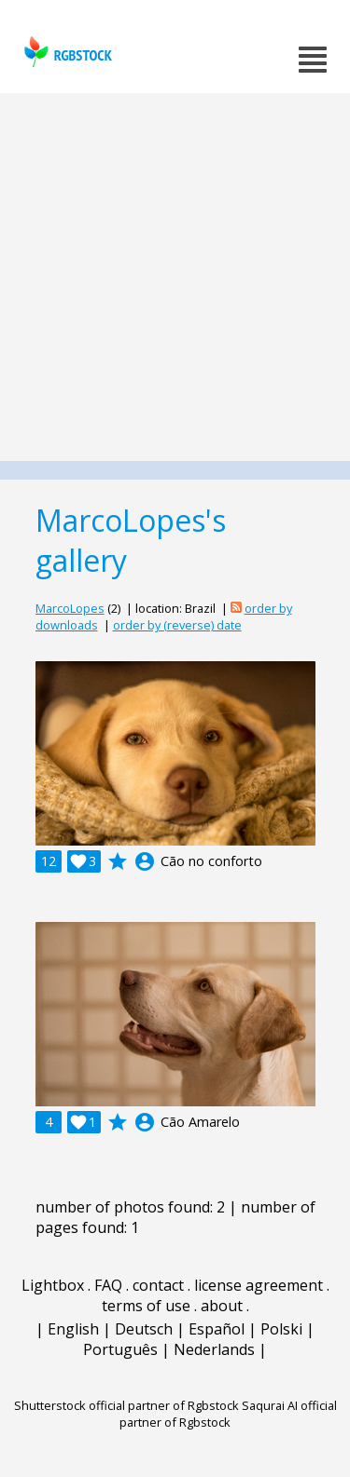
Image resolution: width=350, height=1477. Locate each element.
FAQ (108, 1285)
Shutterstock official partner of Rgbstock (126, 1405)
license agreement (258, 1285)
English (73, 1329)
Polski (281, 1329)
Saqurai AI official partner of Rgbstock (228, 1413)
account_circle (144, 861)
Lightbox (52, 1285)
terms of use (146, 1305)
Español (217, 1329)
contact (158, 1285)
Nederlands (214, 1349)
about (222, 1305)
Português (120, 1349)
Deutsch (144, 1329)
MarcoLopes (70, 608)
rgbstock (66, 51)
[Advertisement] (175, 277)
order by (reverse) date (177, 625)
